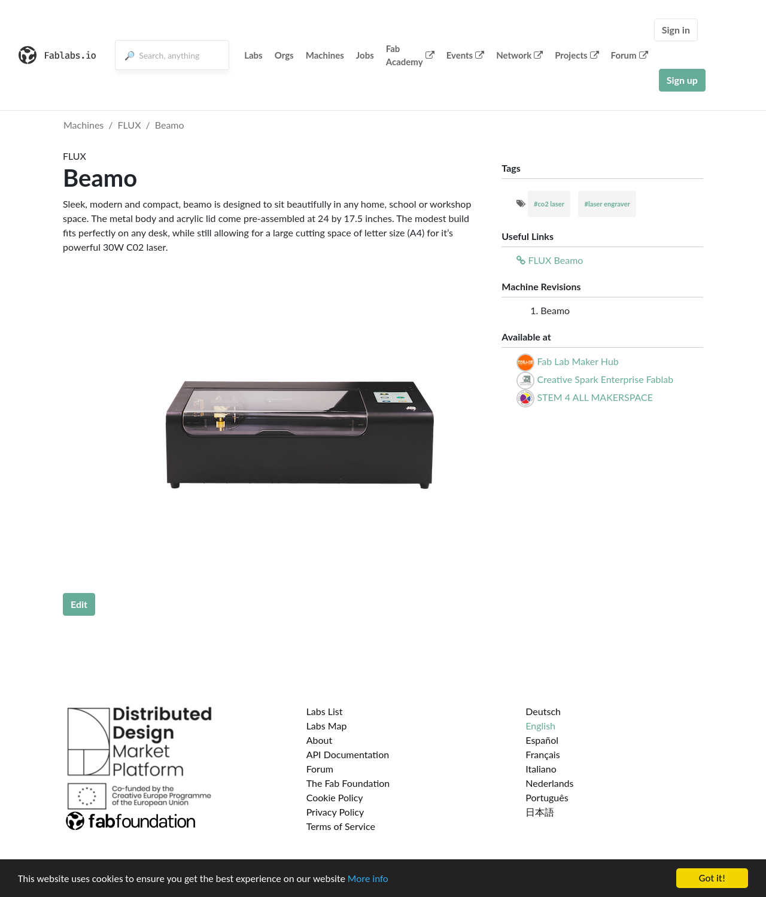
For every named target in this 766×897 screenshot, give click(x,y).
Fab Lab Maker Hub (577, 361)
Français (542, 754)
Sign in (676, 29)
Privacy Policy (335, 811)
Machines (325, 55)
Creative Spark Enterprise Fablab (605, 379)
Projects (576, 55)
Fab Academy (410, 55)
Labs (253, 55)
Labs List (324, 711)
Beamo (169, 124)
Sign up (682, 80)
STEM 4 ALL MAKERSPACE (595, 397)
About (319, 740)
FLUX (129, 124)
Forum (629, 55)
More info (368, 878)
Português (546, 797)
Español (541, 740)
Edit (79, 604)
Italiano (541, 768)
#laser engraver (607, 204)
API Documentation (348, 754)
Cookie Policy (334, 797)
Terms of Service (340, 826)
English (540, 725)
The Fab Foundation (348, 783)
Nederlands (549, 783)
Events (465, 55)
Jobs (365, 55)
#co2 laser (549, 204)
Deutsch (543, 711)
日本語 (539, 811)
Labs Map (326, 725)
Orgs (284, 55)
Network (519, 55)
